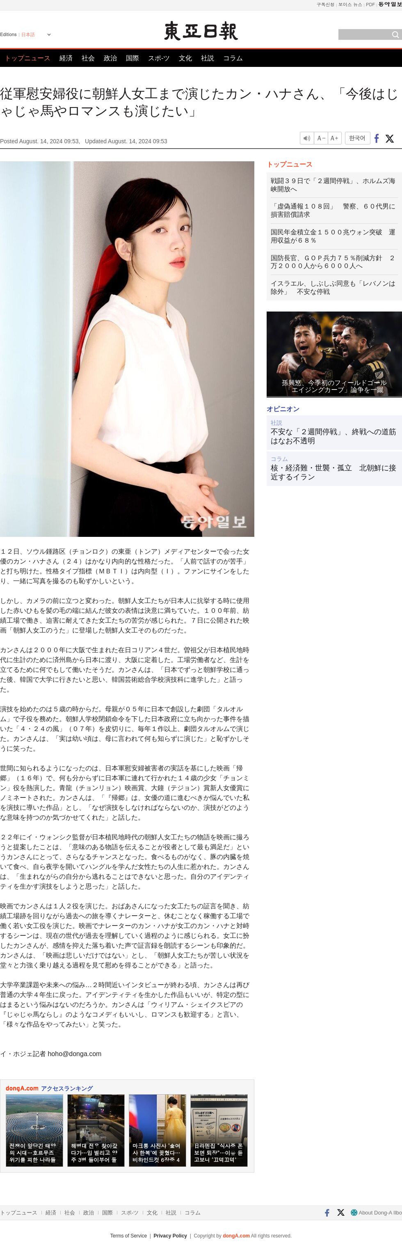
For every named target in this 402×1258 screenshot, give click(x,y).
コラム (233, 58)
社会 (88, 58)
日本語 (28, 34)
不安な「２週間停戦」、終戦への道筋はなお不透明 (333, 436)
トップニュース (27, 58)
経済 (66, 58)
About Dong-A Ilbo (376, 1213)
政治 (110, 58)
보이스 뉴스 (350, 4)
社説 (207, 58)
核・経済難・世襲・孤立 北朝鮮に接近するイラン (333, 472)
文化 (185, 58)
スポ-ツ (159, 58)
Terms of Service (128, 1236)
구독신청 (326, 4)
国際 (132, 58)
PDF (370, 4)
